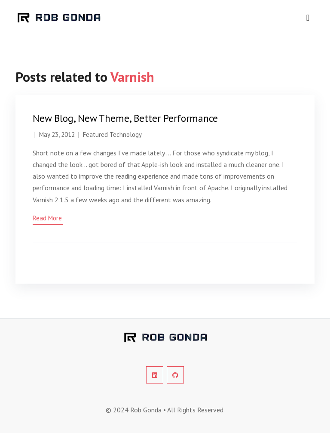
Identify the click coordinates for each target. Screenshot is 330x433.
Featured (95, 134)
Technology (126, 134)
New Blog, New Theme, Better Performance (125, 118)
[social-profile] (154, 375)
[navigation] (308, 18)
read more (47, 218)
